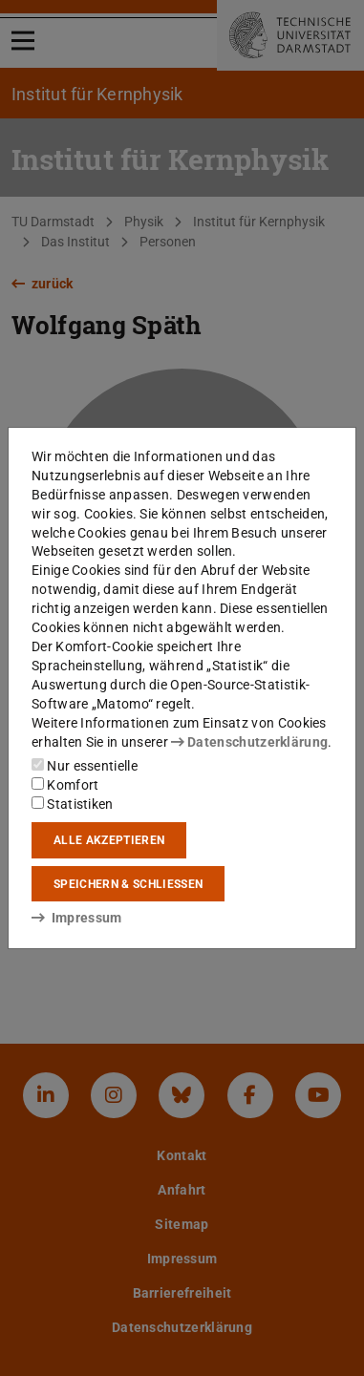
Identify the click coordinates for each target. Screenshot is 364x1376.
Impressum (77, 917)
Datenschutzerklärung (249, 742)
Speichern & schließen (128, 884)
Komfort (65, 785)
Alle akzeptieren (109, 840)
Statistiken (73, 804)
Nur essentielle (85, 765)
